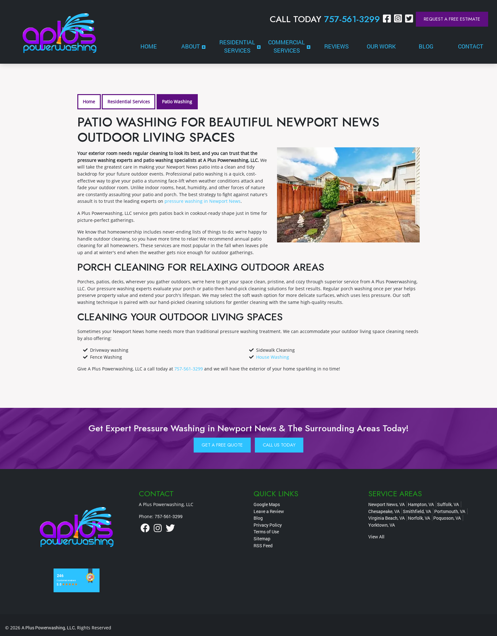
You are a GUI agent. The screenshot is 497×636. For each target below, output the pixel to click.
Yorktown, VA (381, 525)
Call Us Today (279, 445)
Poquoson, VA (447, 518)
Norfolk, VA (419, 518)
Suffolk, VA (448, 504)
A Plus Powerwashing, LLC (48, 628)
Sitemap (262, 539)
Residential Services (128, 102)
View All (376, 537)
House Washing (272, 357)
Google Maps (267, 504)
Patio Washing (177, 102)
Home (89, 102)
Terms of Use (266, 532)
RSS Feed (263, 546)
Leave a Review (269, 511)
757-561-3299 (352, 19)
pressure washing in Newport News (203, 201)
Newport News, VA (386, 504)
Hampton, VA (421, 504)
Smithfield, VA (417, 511)
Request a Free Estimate (452, 19)
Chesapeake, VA (384, 511)
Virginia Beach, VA (386, 518)
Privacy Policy (268, 525)
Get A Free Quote (222, 445)
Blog (258, 518)
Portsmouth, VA (449, 511)
